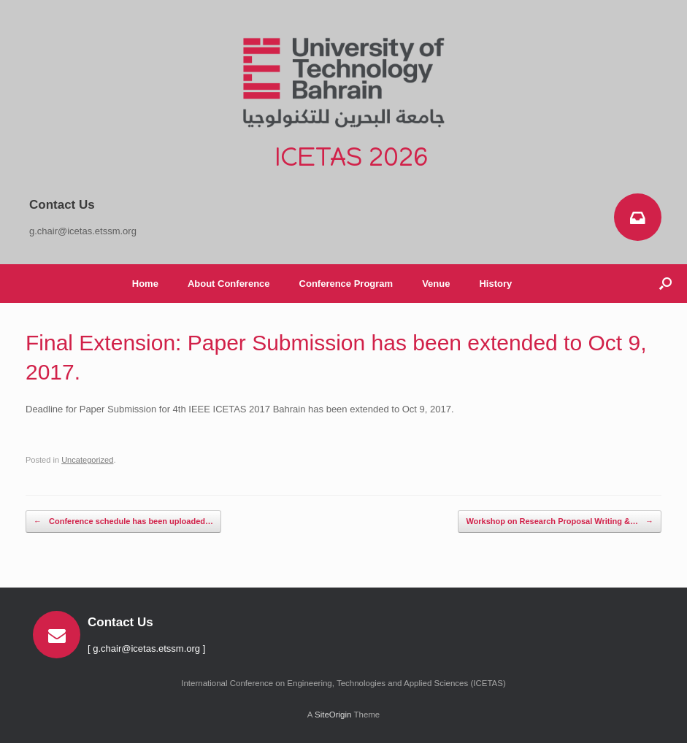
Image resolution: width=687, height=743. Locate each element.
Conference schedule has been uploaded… (123, 521)
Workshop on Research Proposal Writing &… (559, 521)
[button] (665, 283)
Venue (436, 283)
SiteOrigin (333, 714)
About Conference (229, 283)
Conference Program (346, 283)
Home (145, 283)
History (495, 283)
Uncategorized (87, 459)
